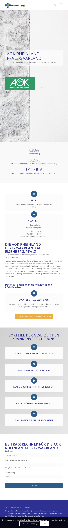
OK (44, 524)
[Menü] (59, 5)
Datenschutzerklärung (29, 524)
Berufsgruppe (10, 451)
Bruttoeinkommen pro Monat (16, 461)
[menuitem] (54, 5)
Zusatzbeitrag (10, 473)
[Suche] (54, 5)
